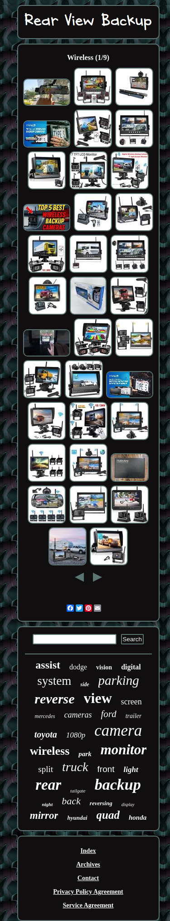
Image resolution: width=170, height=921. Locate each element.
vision (104, 667)
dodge (78, 667)
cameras (78, 714)
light (131, 769)
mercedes (45, 716)
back (71, 801)
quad (108, 815)
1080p (76, 735)
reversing (101, 803)
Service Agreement (88, 905)
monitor (124, 750)
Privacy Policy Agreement (88, 891)
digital (131, 667)
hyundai (77, 817)
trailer (134, 716)
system (54, 681)
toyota (45, 734)
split (45, 769)
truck (75, 767)
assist (47, 665)
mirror (44, 815)
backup (118, 784)
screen (131, 701)
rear (48, 785)
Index (88, 850)
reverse (54, 698)
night (47, 804)
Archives (88, 864)
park (84, 754)
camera (118, 730)
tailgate (78, 790)
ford (108, 713)
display (128, 804)
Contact (88, 878)
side (84, 684)
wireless (50, 751)
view (98, 698)
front (106, 769)
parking (118, 680)
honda (137, 817)
